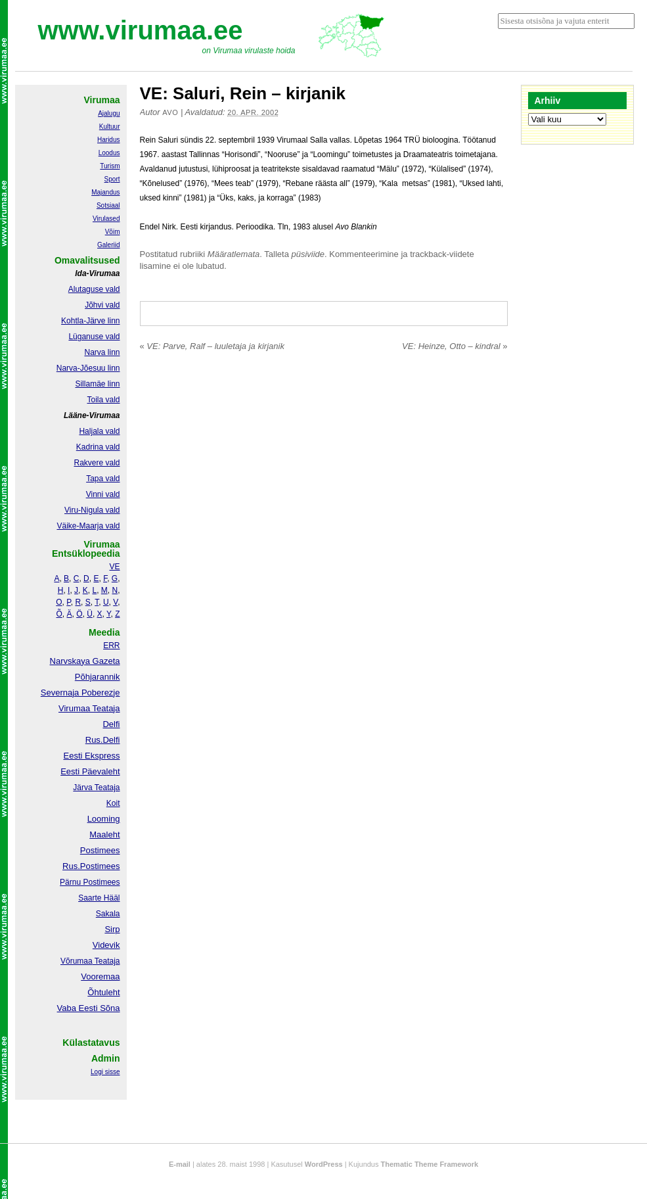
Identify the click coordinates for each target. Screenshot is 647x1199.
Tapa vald (103, 478)
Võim (112, 231)
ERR (111, 645)
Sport (112, 179)
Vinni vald (103, 494)
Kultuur (109, 126)
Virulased (106, 218)
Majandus (105, 192)
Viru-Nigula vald (92, 510)
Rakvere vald (97, 462)
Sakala (108, 913)
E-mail (179, 1164)
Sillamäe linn (97, 383)
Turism (110, 166)
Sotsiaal (108, 205)
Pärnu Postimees (90, 882)
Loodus (109, 152)
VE (114, 566)
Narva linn (102, 352)
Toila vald (103, 399)
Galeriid (108, 244)
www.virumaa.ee (140, 30)
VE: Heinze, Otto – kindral (454, 346)
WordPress (324, 1164)
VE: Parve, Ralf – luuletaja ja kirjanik (212, 346)
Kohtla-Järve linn (90, 320)
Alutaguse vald (94, 289)
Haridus (108, 139)
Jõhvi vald (102, 305)
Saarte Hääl (99, 898)
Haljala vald (99, 431)
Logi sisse (105, 1071)
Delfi (111, 724)
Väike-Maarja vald (88, 525)
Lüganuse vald (94, 336)
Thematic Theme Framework (430, 1164)
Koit (113, 803)
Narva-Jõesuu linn (88, 368)
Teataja (106, 961)
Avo (170, 112)
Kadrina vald (98, 447)
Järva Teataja (96, 787)
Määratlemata (233, 254)
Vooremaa (100, 976)
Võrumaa (76, 961)
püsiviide (308, 254)
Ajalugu (109, 113)
